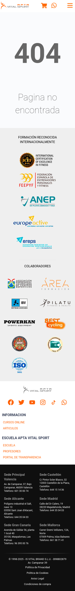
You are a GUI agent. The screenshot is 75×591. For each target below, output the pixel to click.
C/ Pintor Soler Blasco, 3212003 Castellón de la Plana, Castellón (55, 483)
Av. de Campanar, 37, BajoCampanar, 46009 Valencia (18, 486)
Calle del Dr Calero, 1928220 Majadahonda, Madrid (55, 505)
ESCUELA (9, 445)
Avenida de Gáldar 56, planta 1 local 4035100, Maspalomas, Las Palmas (19, 535)
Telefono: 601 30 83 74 (16, 491)
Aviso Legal (37, 578)
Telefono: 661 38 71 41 (52, 540)
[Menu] (44, 6)
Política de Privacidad (37, 567)
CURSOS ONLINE (14, 422)
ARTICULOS (10, 428)
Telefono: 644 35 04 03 (16, 517)
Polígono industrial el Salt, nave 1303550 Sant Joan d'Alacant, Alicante (18, 508)
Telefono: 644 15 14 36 (52, 489)
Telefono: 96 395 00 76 (16, 543)
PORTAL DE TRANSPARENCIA (22, 457)
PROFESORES (12, 451)
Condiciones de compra (37, 584)
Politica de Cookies (37, 572)
